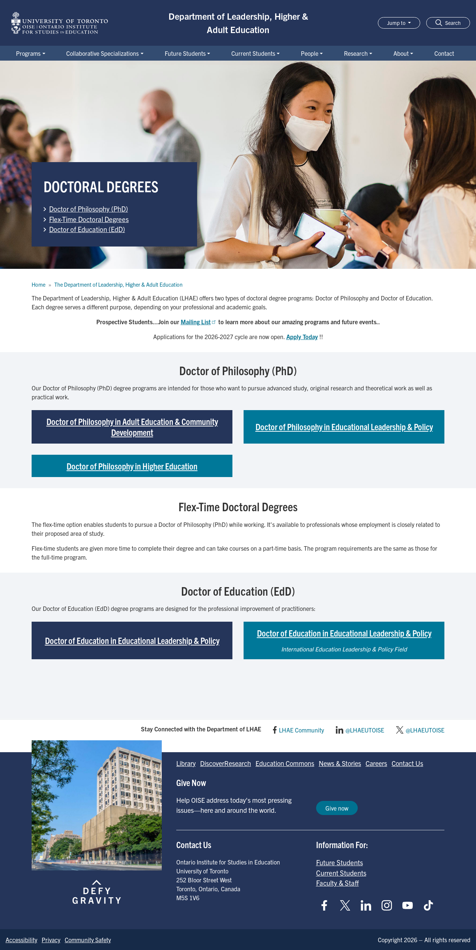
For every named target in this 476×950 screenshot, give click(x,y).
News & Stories (340, 763)
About (401, 53)
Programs (28, 53)
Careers (376, 763)
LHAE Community (301, 730)
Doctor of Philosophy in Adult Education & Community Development (132, 427)
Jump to (396, 22)
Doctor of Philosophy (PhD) (88, 208)
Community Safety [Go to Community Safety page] (88, 939)
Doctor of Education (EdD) (87, 229)
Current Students (253, 53)
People (309, 53)
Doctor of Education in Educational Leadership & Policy (132, 640)
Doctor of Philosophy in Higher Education (132, 465)
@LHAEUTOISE (364, 730)
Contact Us (407, 763)
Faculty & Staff (337, 882)
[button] (448, 23)
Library (186, 763)
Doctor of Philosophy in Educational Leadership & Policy (344, 426)
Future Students (185, 53)
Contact (444, 53)
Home (38, 284)
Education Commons (284, 763)
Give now (336, 808)
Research (356, 53)
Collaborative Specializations (102, 53)
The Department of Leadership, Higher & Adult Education (118, 284)
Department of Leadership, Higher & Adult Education (238, 22)
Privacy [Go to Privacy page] (51, 939)
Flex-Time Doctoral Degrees (89, 219)
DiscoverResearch (225, 763)
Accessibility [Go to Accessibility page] (21, 939)
